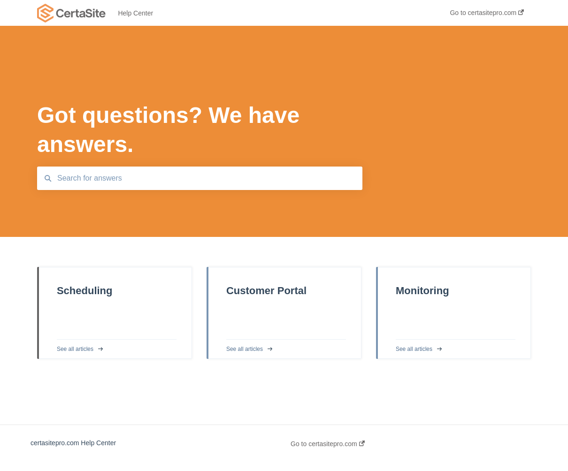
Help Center (135, 13)
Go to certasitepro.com (328, 444)
